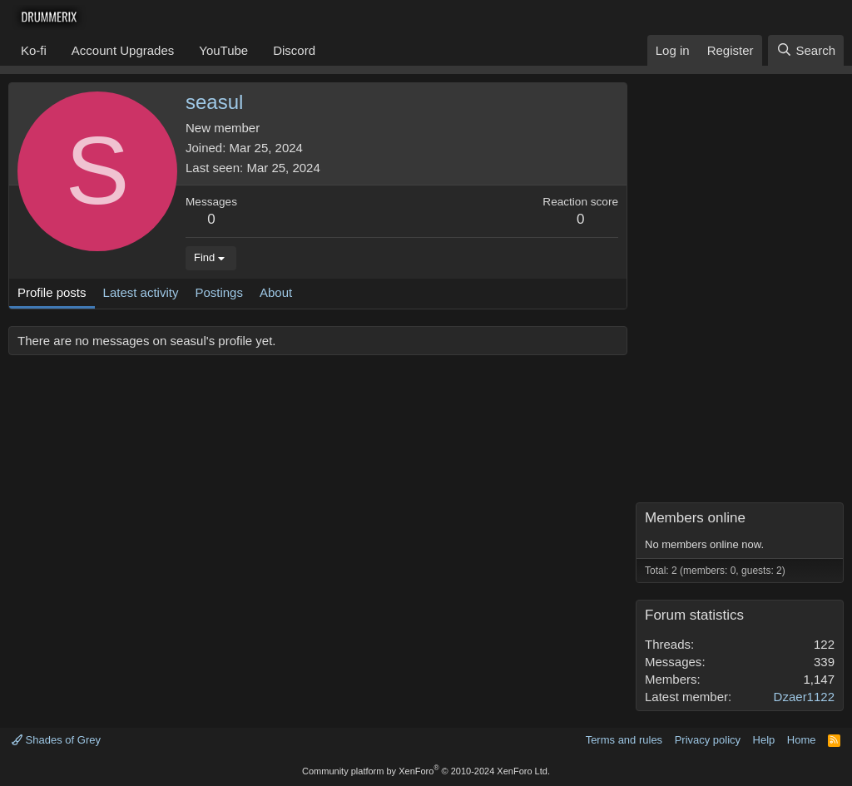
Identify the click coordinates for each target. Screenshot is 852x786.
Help (764, 740)
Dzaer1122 (804, 697)
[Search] (806, 50)
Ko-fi (34, 50)
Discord (294, 50)
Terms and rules (624, 740)
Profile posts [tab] (52, 292)
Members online (695, 518)
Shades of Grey (56, 740)
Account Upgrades (123, 50)
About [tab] (276, 292)
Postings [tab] (219, 292)
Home (801, 740)
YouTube (223, 50)
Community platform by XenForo (426, 771)
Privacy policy (708, 740)
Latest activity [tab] (141, 292)
